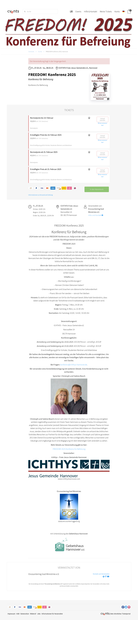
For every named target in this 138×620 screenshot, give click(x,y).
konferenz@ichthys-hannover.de (73, 364)
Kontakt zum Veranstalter (101, 574)
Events (40, 51)
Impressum (11, 614)
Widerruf (33, 614)
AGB (17, 614)
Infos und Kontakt (95, 215)
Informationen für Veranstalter (52, 614)
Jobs (39, 614)
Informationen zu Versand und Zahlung (40, 195)
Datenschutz (24, 614)
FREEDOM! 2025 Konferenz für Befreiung (69, 449)
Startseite (31, 51)
